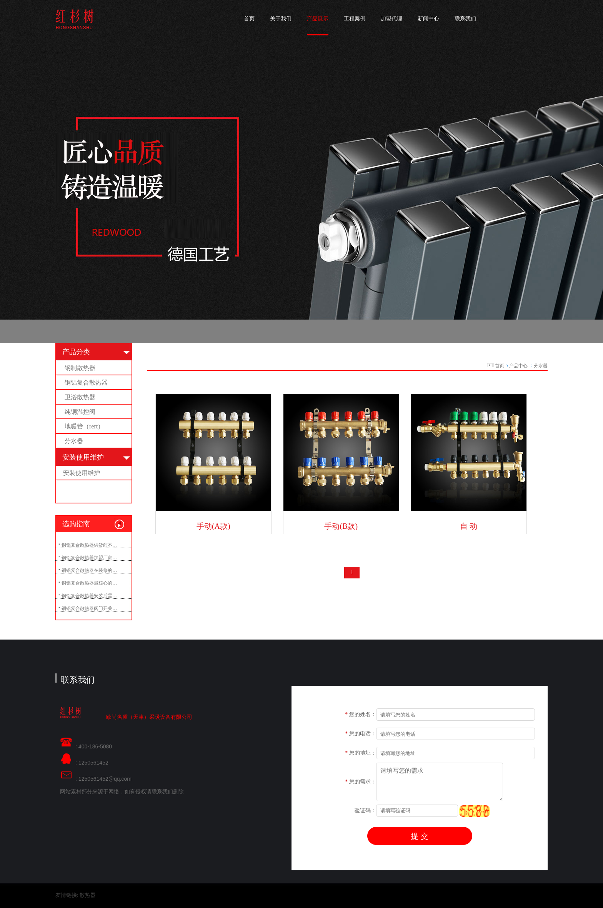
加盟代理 (391, 19)
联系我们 (465, 19)
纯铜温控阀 (80, 411)
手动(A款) (213, 526)
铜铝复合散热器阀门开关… (89, 608)
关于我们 (281, 19)
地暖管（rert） (84, 426)
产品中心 (518, 365)
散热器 (88, 895)
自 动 (468, 526)
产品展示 (317, 19)
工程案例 (354, 19)
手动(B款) (341, 526)
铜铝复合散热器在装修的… (89, 570)
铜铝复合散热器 (86, 382)
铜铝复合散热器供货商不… (89, 545)
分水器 (74, 441)
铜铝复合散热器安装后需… (89, 595)
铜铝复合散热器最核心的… (89, 583)
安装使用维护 (81, 473)
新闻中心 (428, 19)
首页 (249, 19)
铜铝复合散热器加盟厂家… (89, 557)
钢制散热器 (80, 368)
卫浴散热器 (80, 397)
